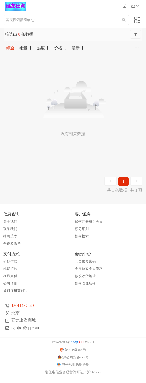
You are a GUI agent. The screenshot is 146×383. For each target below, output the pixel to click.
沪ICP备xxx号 (73, 350)
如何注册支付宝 (15, 291)
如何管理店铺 (85, 283)
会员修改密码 (85, 261)
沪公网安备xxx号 (73, 357)
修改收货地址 (85, 276)
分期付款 (10, 261)
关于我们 (10, 222)
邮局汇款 (10, 269)
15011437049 (22, 305)
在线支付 (10, 276)
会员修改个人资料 (89, 269)
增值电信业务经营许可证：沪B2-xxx (73, 372)
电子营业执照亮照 (73, 365)
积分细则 (82, 229)
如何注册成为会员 (89, 222)
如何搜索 (82, 236)
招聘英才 (10, 236)
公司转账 (10, 283)
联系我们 (10, 229)
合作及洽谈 (12, 243)
